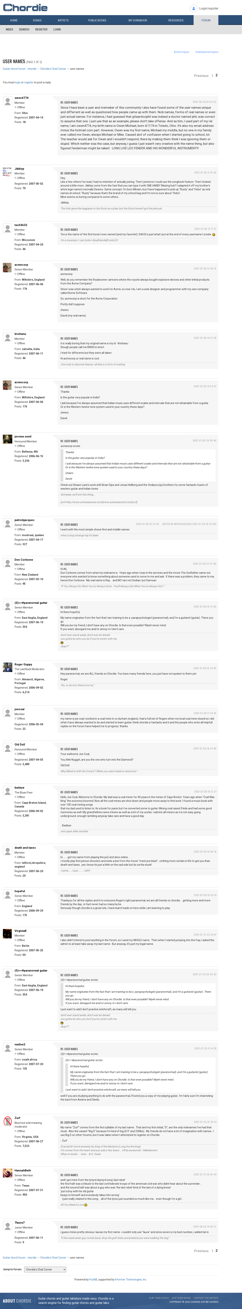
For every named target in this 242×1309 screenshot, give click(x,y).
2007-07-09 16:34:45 (204, 668)
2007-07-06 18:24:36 (147, 524)
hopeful (20, 891)
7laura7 (20, 1222)
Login (57, 29)
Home (14, 20)
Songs (37, 20)
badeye (19, 787)
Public (97, 20)
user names (14, 61)
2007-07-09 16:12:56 (205, 606)
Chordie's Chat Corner (53, 68)
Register (41, 29)
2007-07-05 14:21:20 (205, 337)
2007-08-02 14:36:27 (204, 1226)
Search (24, 29)
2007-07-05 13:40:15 (205, 268)
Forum (206, 20)
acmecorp (21, 264)
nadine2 (20, 1044)
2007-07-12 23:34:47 (205, 934)
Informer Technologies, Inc (130, 1279)
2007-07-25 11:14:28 (205, 1048)
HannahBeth (23, 1170)
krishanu (20, 334)
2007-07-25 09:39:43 (204, 974)
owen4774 (22, 98)
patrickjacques (24, 520)
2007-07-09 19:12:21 (205, 791)
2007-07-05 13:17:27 (205, 228)
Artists (63, 20)
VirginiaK (20, 931)
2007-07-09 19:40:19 (205, 851)
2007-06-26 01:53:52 (204, 101)
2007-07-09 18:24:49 (204, 748)
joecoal (19, 709)
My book (138, 20)
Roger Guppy (23, 664)
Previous (201, 76)
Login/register (208, 8)
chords (213, 1302)
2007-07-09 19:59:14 (205, 895)
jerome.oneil (23, 436)
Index (9, 29)
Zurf (17, 1118)
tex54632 (21, 225)
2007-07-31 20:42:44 (205, 1174)
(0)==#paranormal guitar (31, 603)
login (18, 82)
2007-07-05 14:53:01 (205, 386)
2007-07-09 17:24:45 (205, 713)
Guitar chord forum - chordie (19, 68)
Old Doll (20, 744)
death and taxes (25, 847)
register (28, 82)
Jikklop (19, 168)
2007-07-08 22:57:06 (204, 563)
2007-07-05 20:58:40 (204, 440)
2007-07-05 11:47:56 (205, 172)
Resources (176, 20)
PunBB (93, 1279)
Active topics (181, 51)
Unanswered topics (206, 51)
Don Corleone (24, 559)
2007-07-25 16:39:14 (205, 1121)
